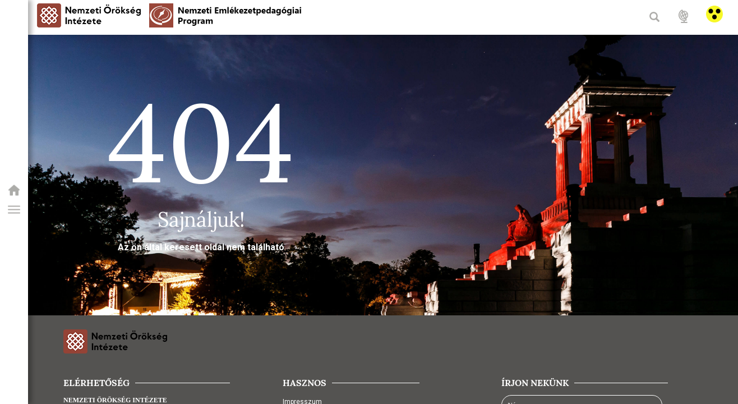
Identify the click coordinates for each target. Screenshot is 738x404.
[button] (14, 209)
